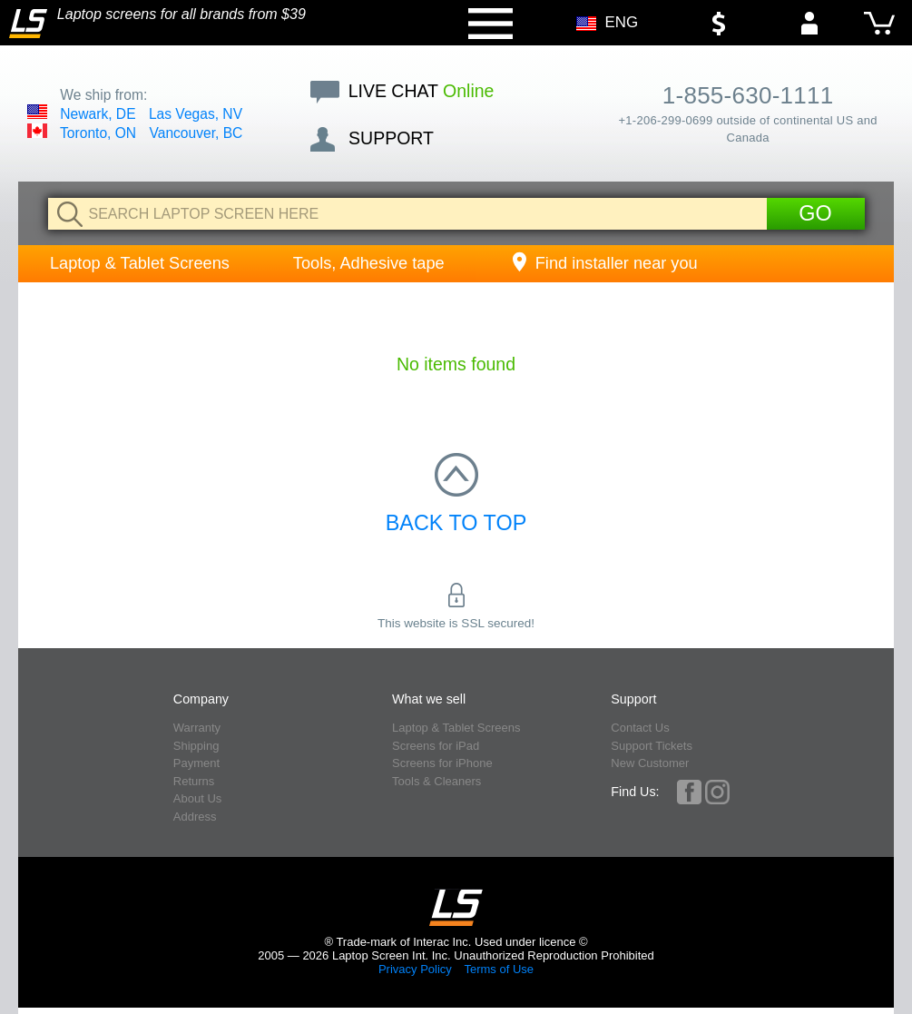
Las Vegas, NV (195, 114)
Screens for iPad (435, 746)
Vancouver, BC (195, 133)
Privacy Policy (415, 969)
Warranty (197, 727)
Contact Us (640, 727)
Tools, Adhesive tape (369, 263)
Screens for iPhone (442, 763)
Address (195, 816)
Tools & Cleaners (436, 781)
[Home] (28, 23)
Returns (194, 781)
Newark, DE (97, 114)
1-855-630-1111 (748, 95)
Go (815, 213)
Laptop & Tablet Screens (140, 263)
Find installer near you (603, 263)
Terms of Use (499, 969)
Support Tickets (651, 746)
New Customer (650, 763)
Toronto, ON (98, 133)
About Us (197, 798)
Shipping (196, 746)
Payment (196, 763)
